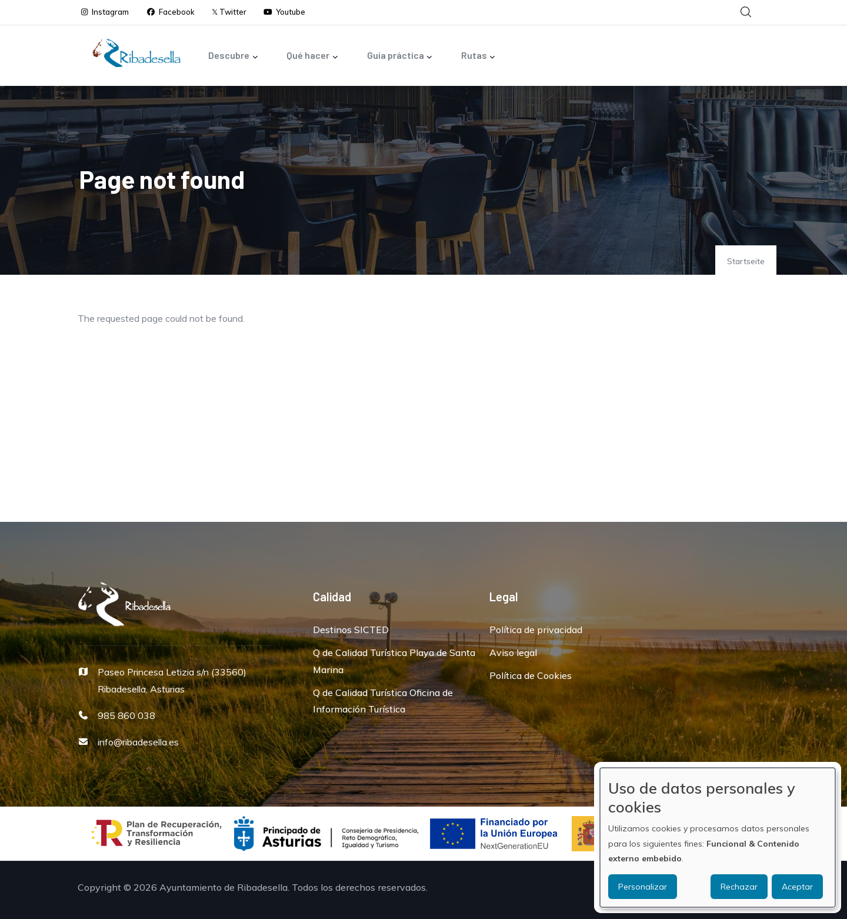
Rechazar (739, 886)
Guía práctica (400, 56)
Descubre (233, 56)
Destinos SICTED (351, 629)
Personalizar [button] (642, 886)
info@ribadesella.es (138, 742)
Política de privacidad (535, 629)
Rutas (478, 56)
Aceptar (797, 886)
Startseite (746, 261)
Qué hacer (312, 56)
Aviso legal (513, 652)
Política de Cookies (530, 675)
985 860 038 (126, 715)
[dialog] (717, 837)
